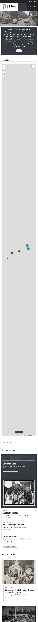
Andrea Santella (8, 541)
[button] (30, 6)
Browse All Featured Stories (10, 546)
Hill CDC (25, 39)
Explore (19, 50)
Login (30, 1)
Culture (8, 534)
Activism (8, 510)
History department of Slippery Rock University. (19, 41)
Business (8, 459)
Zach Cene (8, 597)
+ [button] (4, 66)
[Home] (9, 7)
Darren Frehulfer (8, 475)
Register (34, 1)
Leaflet (24, 435)
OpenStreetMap (29, 435)
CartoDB (34, 435)
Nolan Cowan (7, 529)
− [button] (4, 68)
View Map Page (7, 442)
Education (11, 587)
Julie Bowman (7, 517)
